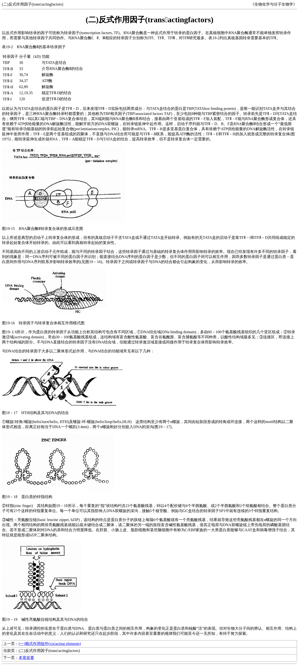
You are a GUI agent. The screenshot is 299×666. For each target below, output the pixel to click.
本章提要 (26, 658)
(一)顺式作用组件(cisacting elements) (50, 644)
